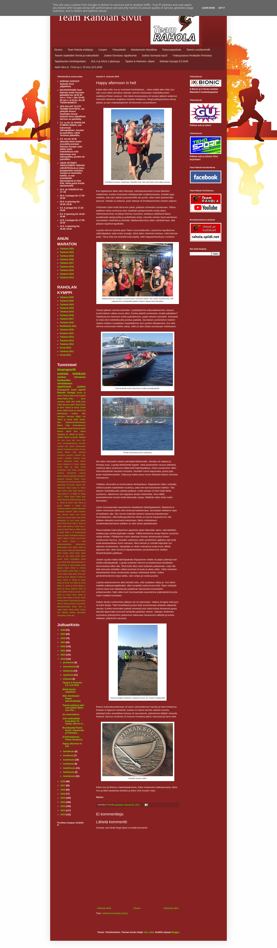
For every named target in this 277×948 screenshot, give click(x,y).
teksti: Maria (68, 610)
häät (68, 425)
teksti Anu (72, 431)
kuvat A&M (62, 410)
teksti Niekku (62, 571)
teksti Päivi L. (74, 571)
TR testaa (71, 485)
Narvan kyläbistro (70, 476)
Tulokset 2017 (67, 263)
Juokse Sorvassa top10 (154, 55)
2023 (63, 642)
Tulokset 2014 (67, 274)
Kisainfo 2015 (66, 333)
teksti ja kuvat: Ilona (67, 595)
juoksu (81, 386)
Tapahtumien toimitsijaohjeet (70, 61)
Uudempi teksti (104, 908)
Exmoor (60, 449)
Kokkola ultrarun (72, 458)
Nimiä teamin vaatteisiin (69, 690)
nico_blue (149, 932)
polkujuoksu (62, 547)
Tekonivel (61, 488)
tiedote (72, 612)
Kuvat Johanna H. (65, 464)
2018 (63, 781)
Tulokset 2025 (67, 297)
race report (73, 547)
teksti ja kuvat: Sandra (75, 437)
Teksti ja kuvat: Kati (68, 503)
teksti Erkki (75, 556)
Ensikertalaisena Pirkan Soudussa (72, 738)
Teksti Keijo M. (72, 488)
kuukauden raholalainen (64, 382)
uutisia (62, 373)
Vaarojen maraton (64, 511)
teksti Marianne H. (78, 562)
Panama (69, 479)
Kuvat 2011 (65, 355)
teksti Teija (67, 574)
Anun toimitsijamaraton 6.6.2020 (71, 443)
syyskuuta (68, 675)
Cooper (82, 396)
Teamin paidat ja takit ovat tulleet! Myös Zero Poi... (73, 708)
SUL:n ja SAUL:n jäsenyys (105, 61)
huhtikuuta (69, 764)
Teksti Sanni (69, 497)
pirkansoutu (81, 544)
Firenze (82, 449)
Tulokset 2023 (67, 248)
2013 (63, 802)
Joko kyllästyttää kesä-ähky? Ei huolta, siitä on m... (73, 721)
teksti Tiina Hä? (79, 574)
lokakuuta (68, 671)
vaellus (75, 413)
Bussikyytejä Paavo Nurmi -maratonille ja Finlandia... (73, 730)
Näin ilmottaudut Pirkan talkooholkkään (72, 698)
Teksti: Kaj (80, 506)
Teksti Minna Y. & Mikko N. (68, 494)
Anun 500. (81, 440)
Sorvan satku (69, 405)
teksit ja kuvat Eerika (77, 550)
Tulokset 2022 (67, 252)
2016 (63, 790)
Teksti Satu (81, 497)
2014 (63, 798)
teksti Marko (75, 565)
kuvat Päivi (61, 523)
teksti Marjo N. (63, 565)
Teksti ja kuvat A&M (67, 419)
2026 (63, 630)
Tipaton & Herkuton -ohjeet (140, 61)
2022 (63, 646)
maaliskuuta (69, 768)
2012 (63, 806)
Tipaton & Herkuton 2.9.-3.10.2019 (72, 683)
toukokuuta (69, 760)
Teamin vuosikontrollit (198, 49)
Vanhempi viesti (170, 908)
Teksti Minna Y (79, 491)
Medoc (60, 476)
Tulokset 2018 (67, 259)
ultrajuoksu (61, 615)
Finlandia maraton (71, 449)
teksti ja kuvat (79, 580)
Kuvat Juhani (80, 464)
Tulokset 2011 (67, 351)
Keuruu (60, 458)
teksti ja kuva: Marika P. (67, 577)
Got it (221, 8)
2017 (63, 785)
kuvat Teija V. (72, 523)
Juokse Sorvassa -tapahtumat (120, 55)
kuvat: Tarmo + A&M (74, 541)
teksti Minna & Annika (75, 568)
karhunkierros (79, 425)
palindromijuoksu (64, 544)
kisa (59, 514)
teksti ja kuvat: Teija (65, 601)
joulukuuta (68, 662)
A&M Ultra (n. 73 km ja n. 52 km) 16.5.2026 (78, 67)
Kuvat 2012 (65, 347)
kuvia (74, 390)
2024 (63, 638)
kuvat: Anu (75, 538)
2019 (63, 659)
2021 (63, 650)
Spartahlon (61, 485)
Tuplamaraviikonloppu (75, 422)
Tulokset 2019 (67, 256)
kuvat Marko (80, 520)
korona (65, 514)
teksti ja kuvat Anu (65, 583)
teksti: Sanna (80, 610)
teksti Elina (74, 553)
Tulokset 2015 (67, 270)
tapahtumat (64, 386)
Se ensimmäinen (71, 714)
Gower (60, 452)
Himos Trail (70, 452)
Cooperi (102, 49)
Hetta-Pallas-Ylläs (65, 399)
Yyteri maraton (79, 511)
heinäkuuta (69, 751)
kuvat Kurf (75, 517)
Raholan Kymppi (66, 392)
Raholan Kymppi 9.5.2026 (174, 61)
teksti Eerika (62, 553)
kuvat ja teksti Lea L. (76, 526)
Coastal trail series (65, 446)
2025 (63, 634)
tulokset (79, 373)
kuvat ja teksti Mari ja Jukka (68, 529)
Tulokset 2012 (67, 344)
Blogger (175, 932)
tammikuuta (69, 776)
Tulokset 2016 (67, 267)
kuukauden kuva (64, 428)
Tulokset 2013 (67, 277)
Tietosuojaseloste (171, 49)
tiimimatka (81, 612)
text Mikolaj (62, 612)
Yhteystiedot (119, 49)
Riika (83, 482)
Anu (63, 440)
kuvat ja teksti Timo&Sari (67, 535)
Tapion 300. (81, 485)
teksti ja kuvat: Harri (77, 592)
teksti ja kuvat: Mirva (77, 598)
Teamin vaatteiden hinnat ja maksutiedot (77, 55)
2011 (63, 810)
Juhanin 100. (80, 455)
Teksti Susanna (63, 500)
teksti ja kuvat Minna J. (76, 586)
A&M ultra (70, 402)
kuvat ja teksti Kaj (77, 410)
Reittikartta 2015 (68, 326)
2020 (63, 655)
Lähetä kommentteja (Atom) (115, 913)
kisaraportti (66, 369)
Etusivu (58, 49)
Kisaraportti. (63, 390)
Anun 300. (70, 440)
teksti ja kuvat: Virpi (72, 604)
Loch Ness (71, 470)
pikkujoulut (62, 413)
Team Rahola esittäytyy (80, 49)
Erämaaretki (81, 446)
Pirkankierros (62, 482)
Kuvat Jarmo (80, 461)
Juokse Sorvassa (71, 377)
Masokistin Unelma (76, 473)
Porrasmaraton (75, 482)
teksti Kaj (74, 396)
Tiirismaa (61, 508)
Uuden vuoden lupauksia (75, 508)
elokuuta (67, 679)
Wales (60, 425)
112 (58, 440)
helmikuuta (69, 772)
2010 (63, 814)
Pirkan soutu (80, 479)
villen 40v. (71, 615)
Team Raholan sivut (99, 17)
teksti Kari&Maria (71, 559)
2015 (63, 794)
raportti (82, 390)
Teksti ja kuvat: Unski (75, 407)
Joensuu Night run (76, 416)
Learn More (208, 8)
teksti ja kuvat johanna (67, 589)
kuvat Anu (74, 514)
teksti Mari (66, 562)
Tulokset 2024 (67, 301)
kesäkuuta (68, 755)
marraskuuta (69, 666)
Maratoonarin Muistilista (144, 49)
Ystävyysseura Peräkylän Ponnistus (192, 55)
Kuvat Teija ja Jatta (67, 467)
